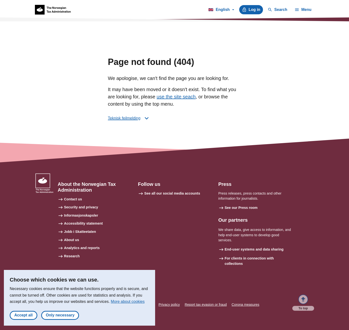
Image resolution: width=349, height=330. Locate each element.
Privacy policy (169, 304)
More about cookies (128, 302)
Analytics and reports (82, 248)
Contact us (73, 199)
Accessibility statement (83, 223)
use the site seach (176, 96)
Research (72, 256)
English (221, 10)
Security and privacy (81, 207)
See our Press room (241, 208)
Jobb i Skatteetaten (80, 232)
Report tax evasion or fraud (206, 304)
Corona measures (245, 304)
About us (71, 240)
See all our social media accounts (172, 193)
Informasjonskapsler (81, 215)
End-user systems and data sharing (254, 249)
